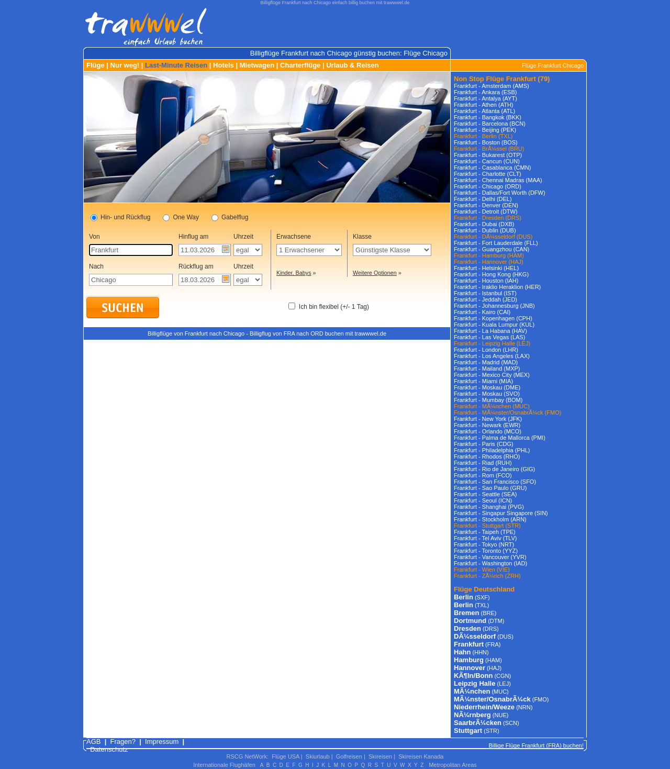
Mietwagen (257, 65)
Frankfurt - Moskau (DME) (487, 387)
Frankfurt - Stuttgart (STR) (487, 525)
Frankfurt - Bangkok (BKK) (487, 117)
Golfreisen (349, 756)
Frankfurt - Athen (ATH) (483, 105)
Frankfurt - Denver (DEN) (486, 205)
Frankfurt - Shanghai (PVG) (489, 507)
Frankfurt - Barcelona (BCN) (490, 123)
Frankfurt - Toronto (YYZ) (486, 551)
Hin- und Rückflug (120, 218)
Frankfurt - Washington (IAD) (490, 563)
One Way (181, 218)
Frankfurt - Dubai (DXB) (484, 224)
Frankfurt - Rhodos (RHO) (487, 456)
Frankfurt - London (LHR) (486, 350)
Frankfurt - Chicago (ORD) (487, 186)
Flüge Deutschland (484, 589)
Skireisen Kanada (420, 756)
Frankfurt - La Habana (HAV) (490, 331)
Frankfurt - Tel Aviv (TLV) (485, 538)
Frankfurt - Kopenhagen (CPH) (493, 318)
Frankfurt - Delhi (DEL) (483, 199)
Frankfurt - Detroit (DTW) (486, 211)
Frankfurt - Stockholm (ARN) (490, 519)
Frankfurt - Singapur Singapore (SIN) (501, 513)
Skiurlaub (318, 756)
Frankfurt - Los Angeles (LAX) (492, 356)
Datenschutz (109, 749)
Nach (96, 266)
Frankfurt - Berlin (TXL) (483, 136)
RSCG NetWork (247, 756)
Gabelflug (229, 218)
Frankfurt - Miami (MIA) (483, 381)
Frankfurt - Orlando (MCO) (487, 431)
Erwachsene (293, 236)
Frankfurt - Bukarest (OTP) (488, 155)
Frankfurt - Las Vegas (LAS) (489, 337)
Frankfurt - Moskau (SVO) (487, 394)
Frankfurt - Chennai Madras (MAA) (498, 180)
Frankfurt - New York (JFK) (488, 419)
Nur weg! (125, 65)
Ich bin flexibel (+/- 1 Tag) (334, 306)
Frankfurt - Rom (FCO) (483, 475)
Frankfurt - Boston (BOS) (486, 142)
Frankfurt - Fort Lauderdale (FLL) (496, 243)
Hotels (223, 65)
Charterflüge (300, 65)
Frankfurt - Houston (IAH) (486, 280)
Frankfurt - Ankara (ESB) (485, 92)
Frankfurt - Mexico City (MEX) (492, 375)
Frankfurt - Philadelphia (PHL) (492, 450)
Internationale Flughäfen (224, 765)
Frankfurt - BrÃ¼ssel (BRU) (489, 149)
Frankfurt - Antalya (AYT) (485, 98)
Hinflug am (193, 236)
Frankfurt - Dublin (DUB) (485, 230)
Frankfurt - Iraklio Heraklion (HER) (497, 287)
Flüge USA (285, 756)
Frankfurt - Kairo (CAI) (482, 312)
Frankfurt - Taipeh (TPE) (485, 532)
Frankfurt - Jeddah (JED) (485, 299)
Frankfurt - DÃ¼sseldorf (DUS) (493, 236)
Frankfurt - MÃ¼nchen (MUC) (492, 406)
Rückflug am (196, 266)
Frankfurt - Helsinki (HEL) (486, 268)
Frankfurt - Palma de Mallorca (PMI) (499, 437)
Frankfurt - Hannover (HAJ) (488, 262)
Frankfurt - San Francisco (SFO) (495, 481)
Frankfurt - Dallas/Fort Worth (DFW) (499, 193)
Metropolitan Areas (453, 765)
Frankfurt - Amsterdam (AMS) (491, 86)
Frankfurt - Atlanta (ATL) (484, 111)
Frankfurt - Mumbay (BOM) (488, 400)
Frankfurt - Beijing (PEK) (485, 130)
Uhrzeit (243, 236)
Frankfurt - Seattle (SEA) (485, 494)
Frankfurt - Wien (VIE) (482, 569)
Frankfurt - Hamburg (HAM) (489, 255)
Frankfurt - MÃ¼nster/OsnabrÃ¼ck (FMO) (507, 412)
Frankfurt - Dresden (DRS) (487, 218)
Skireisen (380, 756)
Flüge (95, 65)
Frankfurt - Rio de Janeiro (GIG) (494, 469)
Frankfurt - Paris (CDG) (483, 444)
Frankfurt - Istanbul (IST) (485, 293)
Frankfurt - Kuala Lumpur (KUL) (494, 324)
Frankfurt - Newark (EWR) (487, 425)
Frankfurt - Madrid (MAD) (486, 362)
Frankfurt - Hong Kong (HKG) (491, 274)
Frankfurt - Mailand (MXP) (487, 368)
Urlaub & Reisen (352, 65)
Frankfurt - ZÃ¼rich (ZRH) (487, 576)
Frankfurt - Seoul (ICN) (483, 500)
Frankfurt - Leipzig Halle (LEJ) (492, 343)
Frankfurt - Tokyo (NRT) (484, 544)
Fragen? (123, 741)
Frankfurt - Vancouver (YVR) (490, 557)
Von (94, 236)
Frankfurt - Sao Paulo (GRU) (490, 488)
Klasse (362, 236)
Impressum (161, 741)
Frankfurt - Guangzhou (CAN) (491, 249)
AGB (93, 741)
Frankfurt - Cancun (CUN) (487, 161)
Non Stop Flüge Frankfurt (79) (502, 79)
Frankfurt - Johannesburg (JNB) (494, 306)
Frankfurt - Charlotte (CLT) (487, 174)
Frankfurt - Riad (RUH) (483, 463)
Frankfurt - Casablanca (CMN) (492, 167)
